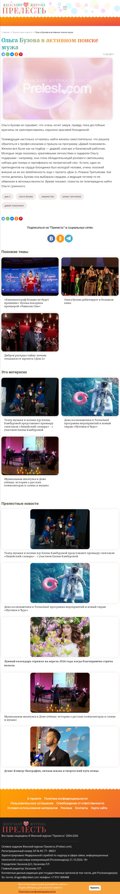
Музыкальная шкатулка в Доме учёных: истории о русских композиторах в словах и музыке (26, 482)
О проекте (34, 798)
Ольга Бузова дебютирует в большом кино (88, 301)
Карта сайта (99, 808)
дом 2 (7, 196)
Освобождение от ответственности (80, 803)
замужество (47, 196)
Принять (95, 887)
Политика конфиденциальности (66, 798)
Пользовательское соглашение (31, 803)
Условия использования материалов (32, 808)
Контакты (81, 808)
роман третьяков (71, 196)
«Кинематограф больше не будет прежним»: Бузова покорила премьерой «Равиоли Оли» (26, 303)
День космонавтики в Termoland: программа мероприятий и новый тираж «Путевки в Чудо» (87, 423)
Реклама (66, 808)
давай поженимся (14, 205)
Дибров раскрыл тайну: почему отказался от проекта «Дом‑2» (25, 357)
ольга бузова (26, 196)
